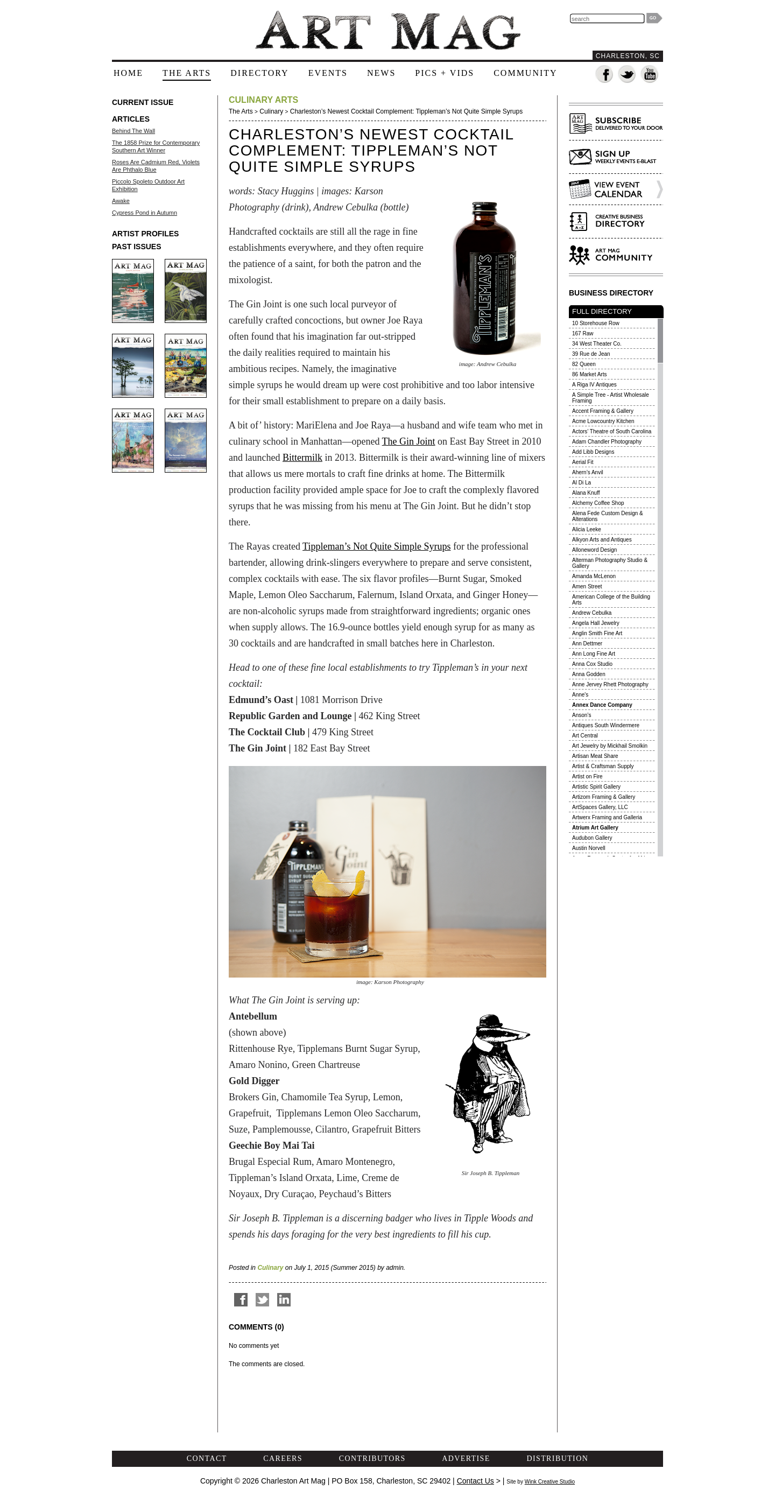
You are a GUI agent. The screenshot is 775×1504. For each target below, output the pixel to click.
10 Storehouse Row (595, 323)
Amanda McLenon (594, 576)
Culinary (271, 111)
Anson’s (581, 715)
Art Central (585, 736)
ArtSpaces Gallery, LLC (600, 807)
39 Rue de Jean (591, 354)
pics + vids (444, 73)
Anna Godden (588, 674)
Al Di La (581, 483)
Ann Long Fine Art (593, 654)
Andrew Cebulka (591, 613)
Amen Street (587, 586)
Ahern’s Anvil (587, 472)
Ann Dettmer (587, 643)
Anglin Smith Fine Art (597, 633)
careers (282, 1458)
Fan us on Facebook (604, 74)
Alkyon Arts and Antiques (602, 540)
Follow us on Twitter (627, 74)
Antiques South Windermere (605, 725)
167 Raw (582, 333)
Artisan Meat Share (595, 756)
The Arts (241, 111)
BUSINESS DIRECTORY (611, 293)
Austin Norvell (588, 848)
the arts (187, 73)
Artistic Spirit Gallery (596, 787)
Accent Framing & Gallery (602, 411)
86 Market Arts (589, 374)
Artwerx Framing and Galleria (607, 817)
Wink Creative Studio (550, 1482)
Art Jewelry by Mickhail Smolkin (609, 746)
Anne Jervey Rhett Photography (610, 684)
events (328, 73)
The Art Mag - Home (387, 30)
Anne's (580, 695)
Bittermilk (302, 457)
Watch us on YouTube (649, 74)
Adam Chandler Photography (607, 442)
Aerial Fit (582, 462)
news (381, 73)
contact (207, 1458)
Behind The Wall (133, 131)
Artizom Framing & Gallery (603, 797)
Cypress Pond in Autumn (144, 212)
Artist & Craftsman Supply (602, 766)
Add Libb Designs (593, 452)
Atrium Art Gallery (595, 828)
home (128, 73)
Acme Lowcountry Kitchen (603, 421)
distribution (557, 1458)
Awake (121, 201)
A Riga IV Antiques (594, 385)
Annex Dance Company (602, 705)
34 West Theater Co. (597, 344)
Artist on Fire (587, 776)
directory (259, 73)
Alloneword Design (594, 550)
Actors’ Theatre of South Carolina (611, 431)
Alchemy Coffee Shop (598, 503)
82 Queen (584, 364)
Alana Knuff (586, 493)
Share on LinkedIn (284, 1299)
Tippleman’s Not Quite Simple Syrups (376, 546)
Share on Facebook (241, 1299)
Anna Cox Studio (592, 664)
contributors (372, 1458)
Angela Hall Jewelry (595, 623)
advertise (466, 1458)
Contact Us (475, 1481)
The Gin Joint (408, 441)
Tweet (262, 1299)
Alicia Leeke (586, 529)
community (525, 73)
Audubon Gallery (592, 838)
